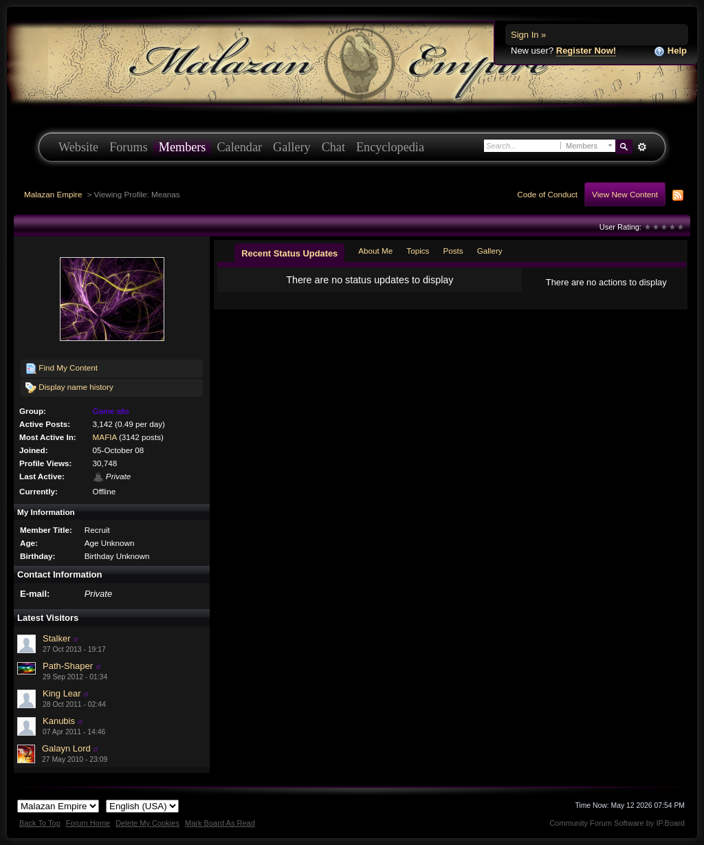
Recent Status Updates (289, 253)
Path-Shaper (68, 666)
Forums (128, 147)
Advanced (641, 147)
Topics (417, 250)
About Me (375, 250)
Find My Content (61, 368)
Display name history (69, 387)
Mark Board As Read (220, 823)
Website (78, 147)
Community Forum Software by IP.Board (617, 823)
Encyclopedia (390, 147)
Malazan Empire (53, 194)
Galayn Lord (66, 748)
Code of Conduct (547, 194)
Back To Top (39, 823)
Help (670, 51)
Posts (453, 250)
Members (182, 147)
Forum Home (88, 823)
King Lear (62, 693)
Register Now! (586, 50)
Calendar (239, 147)
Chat (333, 147)
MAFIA (105, 436)
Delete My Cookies (147, 823)
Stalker (56, 638)
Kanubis (59, 721)
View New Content (625, 194)
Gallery (292, 147)
